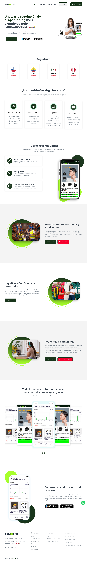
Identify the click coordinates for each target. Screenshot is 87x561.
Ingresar (63, 4)
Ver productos (69, 242)
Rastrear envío (52, 4)
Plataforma (41, 4)
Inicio (34, 4)
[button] (41, 453)
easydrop (13, 558)
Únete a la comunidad (71, 359)
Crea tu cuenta (76, 4)
